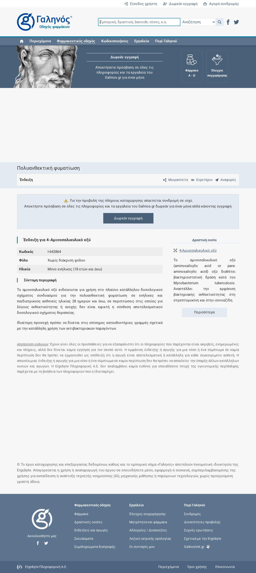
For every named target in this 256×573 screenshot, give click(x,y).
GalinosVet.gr (197, 546)
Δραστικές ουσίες (88, 522)
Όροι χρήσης (197, 567)
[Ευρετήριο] (200, 180)
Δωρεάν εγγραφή (180, 4)
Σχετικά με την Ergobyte (202, 538)
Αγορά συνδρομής (221, 4)
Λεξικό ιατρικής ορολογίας (150, 538)
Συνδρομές (192, 514)
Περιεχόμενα (40, 41)
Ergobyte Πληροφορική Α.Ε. (46, 566)
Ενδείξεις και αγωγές (91, 530)
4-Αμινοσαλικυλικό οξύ (198, 250)
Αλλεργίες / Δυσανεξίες (148, 530)
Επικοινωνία (225, 567)
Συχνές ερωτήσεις (198, 530)
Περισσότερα (204, 312)
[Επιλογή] (198, 22)
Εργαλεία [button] (141, 41)
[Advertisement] (128, 125)
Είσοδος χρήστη (140, 4)
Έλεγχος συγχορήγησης (147, 514)
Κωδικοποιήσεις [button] (114, 41)
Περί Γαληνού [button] (166, 41)
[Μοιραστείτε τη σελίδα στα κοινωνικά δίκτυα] (174, 180)
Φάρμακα (81, 514)
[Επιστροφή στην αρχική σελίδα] (42, 524)
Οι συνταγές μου (142, 546)
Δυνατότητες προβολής (202, 522)
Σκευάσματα (83, 538)
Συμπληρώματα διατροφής (94, 546)
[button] (219, 22)
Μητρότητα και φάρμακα (148, 522)
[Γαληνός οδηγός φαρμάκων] (43, 22)
